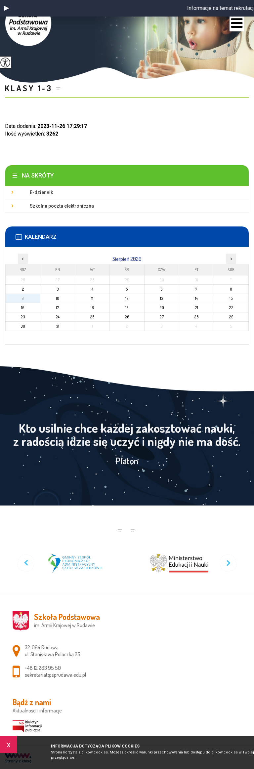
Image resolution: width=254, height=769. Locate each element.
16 (22, 307)
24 (58, 316)
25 (92, 316)
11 (92, 298)
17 (57, 307)
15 (231, 298)
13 (161, 298)
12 (127, 298)
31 (57, 326)
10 (57, 298)
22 (231, 307)
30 (23, 326)
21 (196, 307)
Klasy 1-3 (28, 88)
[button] (6, 8)
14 (196, 298)
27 (161, 316)
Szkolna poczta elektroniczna (62, 206)
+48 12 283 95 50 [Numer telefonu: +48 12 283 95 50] (43, 668)
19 (127, 307)
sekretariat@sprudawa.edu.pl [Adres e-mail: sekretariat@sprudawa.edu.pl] (55, 674)
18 (92, 307)
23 (23, 316)
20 (161, 307)
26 (127, 316)
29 (231, 316)
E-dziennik (41, 192)
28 (196, 316)
